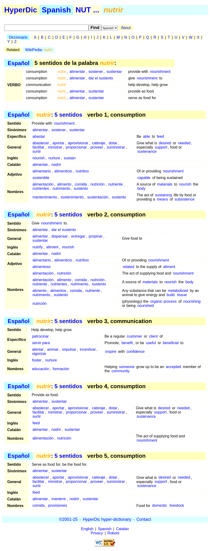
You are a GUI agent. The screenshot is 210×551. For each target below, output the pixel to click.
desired (165, 143)
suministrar (116, 147)
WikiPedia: (38, 50)
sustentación (97, 197)
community (121, 371)
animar (52, 349)
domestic (159, 506)
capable (143, 178)
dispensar (59, 236)
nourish (39, 158)
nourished (145, 306)
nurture (54, 158)
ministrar (55, 147)
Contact (143, 519)
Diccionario (18, 37)
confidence (136, 352)
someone (126, 367)
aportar (59, 143)
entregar (78, 236)
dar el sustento (101, 78)
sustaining (163, 195)
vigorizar (39, 354)
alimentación (43, 184)
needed (184, 143)
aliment (52, 247)
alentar (37, 349)
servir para (41, 343)
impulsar (69, 349)
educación (40, 369)
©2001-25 (68, 519)
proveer (97, 147)
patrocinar (40, 336)
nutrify (38, 247)
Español (18, 63)
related (128, 267)
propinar (96, 236)
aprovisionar (78, 143)
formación (61, 369)
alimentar (77, 72)
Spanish (56, 10)
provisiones (57, 506)
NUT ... (87, 10)
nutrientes (41, 188)
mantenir (58, 499)
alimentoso (42, 267)
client (153, 336)
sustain (70, 158)
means (162, 199)
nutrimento (61, 188)
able (146, 136)
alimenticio (63, 171)
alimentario (42, 171)
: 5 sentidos (59, 115)
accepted (173, 367)
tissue (182, 295)
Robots (113, 533)
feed (160, 136)
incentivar (88, 349)
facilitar (38, 147)
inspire (110, 352)
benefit (127, 343)
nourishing (192, 301)
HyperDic (20, 10)
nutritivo (82, 171)
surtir (37, 151)
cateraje (98, 143)
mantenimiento (45, 197)
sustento (81, 188)
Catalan (122, 529)
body (141, 188)
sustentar (114, 72)
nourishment (160, 72)
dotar (113, 143)
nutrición (98, 184)
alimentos (58, 291)
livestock (177, 506)
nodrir (56, 165)
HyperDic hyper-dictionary (107, 519)
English (87, 529)
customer (134, 336)
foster (36, 360)
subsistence (185, 199)
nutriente (115, 184)
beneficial (171, 343)
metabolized (178, 291)
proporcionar (76, 147)
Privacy (97, 533)
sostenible (41, 178)
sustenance (146, 151)
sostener (96, 72)
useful (151, 343)
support (161, 147)
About (126, 28)
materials (164, 184)
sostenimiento (72, 197)
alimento (64, 184)
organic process (163, 301)
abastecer (41, 143)
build (171, 295)
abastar (39, 136)
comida (81, 184)
